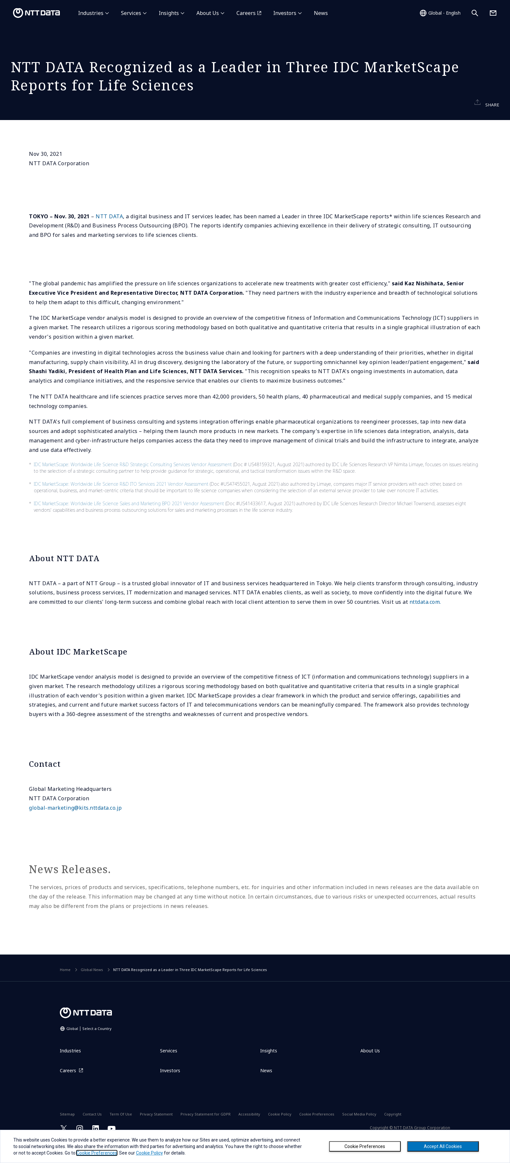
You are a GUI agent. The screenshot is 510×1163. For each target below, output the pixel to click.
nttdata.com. (425, 619)
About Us (207, 13)
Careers (246, 13)
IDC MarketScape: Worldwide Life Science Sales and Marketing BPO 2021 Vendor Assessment (129, 521)
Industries (90, 13)
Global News (92, 986)
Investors (284, 13)
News (321, 13)
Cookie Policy (149, 1153)
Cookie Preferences (364, 1146)
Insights (169, 13)
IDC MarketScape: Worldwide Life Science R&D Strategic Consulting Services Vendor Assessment (133, 482)
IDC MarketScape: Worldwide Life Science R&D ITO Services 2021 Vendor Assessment (121, 501)
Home (65, 986)
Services (131, 13)
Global (89, 1046)
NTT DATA (109, 233)
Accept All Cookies (443, 1146)
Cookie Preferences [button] (96, 1153)
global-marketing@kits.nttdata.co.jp (75, 825)
